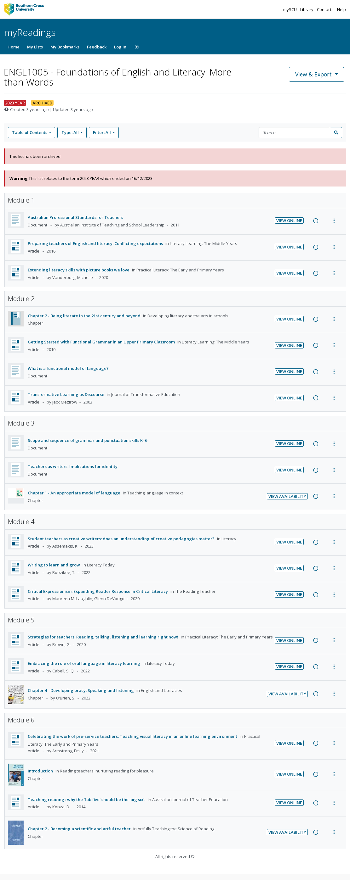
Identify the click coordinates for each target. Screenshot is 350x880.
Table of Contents (30, 132)
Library (307, 9)
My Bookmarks (64, 47)
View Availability (287, 496)
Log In (120, 47)
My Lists (35, 47)
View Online (289, 220)
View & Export (314, 74)
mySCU (290, 9)
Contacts (326, 9)
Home (14, 47)
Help (341, 9)
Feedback (96, 47)
